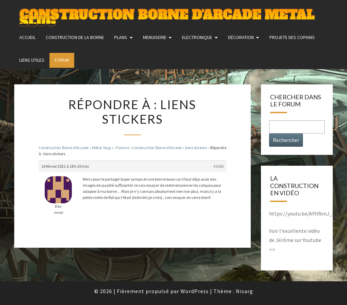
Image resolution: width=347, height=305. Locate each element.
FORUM (62, 60)
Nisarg (244, 291)
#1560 (218, 166)
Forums (122, 147)
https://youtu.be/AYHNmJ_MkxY (306, 213)
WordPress (195, 291)
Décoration (241, 37)
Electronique (197, 37)
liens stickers (196, 147)
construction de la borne (75, 37)
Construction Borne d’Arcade (157, 147)
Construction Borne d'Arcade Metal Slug (166, 15)
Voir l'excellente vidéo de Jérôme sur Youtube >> (295, 239)
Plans (120, 37)
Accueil (27, 37)
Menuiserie (154, 37)
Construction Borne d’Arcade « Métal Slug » (76, 147)
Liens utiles (31, 60)
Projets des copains (292, 37)
